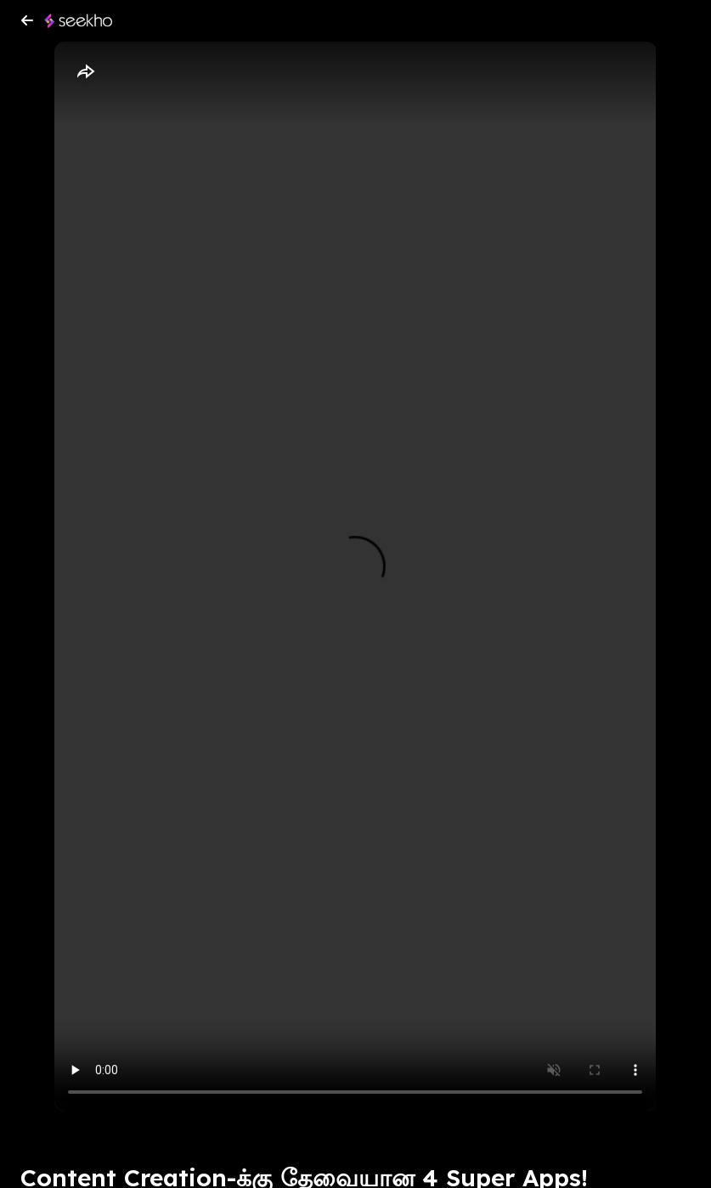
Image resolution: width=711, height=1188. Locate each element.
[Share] (85, 72)
